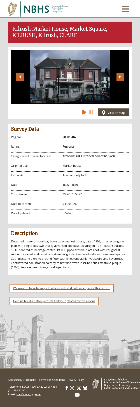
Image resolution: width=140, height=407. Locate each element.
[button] (20, 77)
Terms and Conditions (52, 379)
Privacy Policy (76, 379)
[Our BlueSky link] (85, 388)
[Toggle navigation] (125, 9)
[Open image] (70, 77)
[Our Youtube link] (77, 395)
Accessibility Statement (22, 379)
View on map (113, 112)
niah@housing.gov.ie (29, 394)
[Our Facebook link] (67, 388)
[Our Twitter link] (78, 388)
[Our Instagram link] (72, 388)
